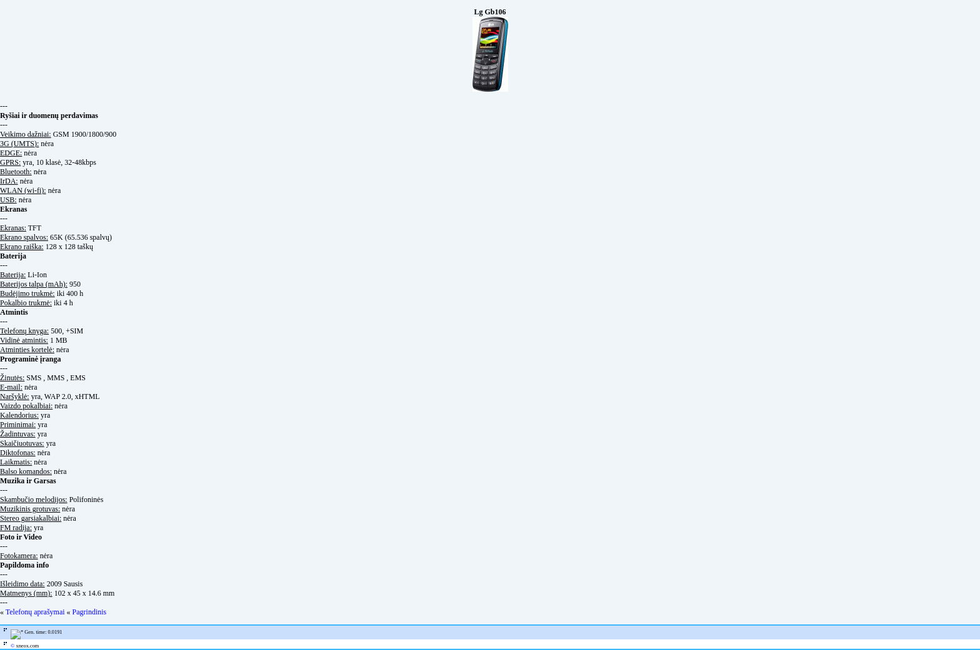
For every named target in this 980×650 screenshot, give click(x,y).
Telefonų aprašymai (35, 612)
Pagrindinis (89, 612)
